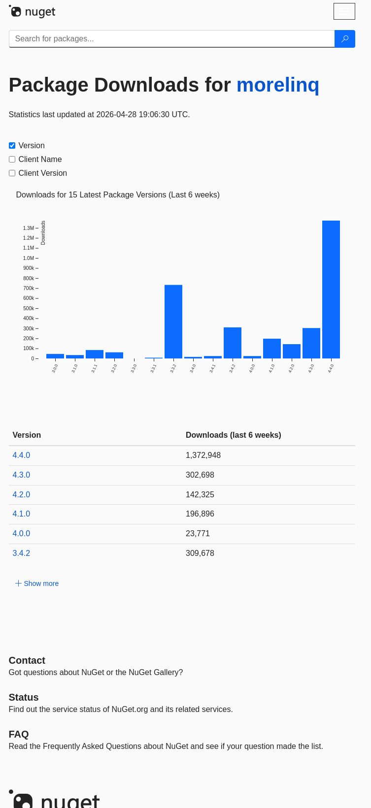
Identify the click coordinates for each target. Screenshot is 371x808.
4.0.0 (22, 533)
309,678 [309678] (200, 553)
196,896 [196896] (200, 514)
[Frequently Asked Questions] (19, 734)
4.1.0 (22, 514)
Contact (27, 660)
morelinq (278, 85)
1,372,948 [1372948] (203, 455)
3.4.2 (22, 553)
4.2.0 (22, 494)
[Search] (345, 39)
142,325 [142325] (200, 494)
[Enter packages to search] (172, 39)
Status (24, 697)
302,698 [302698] (200, 475)
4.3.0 (22, 475)
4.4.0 (22, 455)
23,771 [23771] (198, 533)
